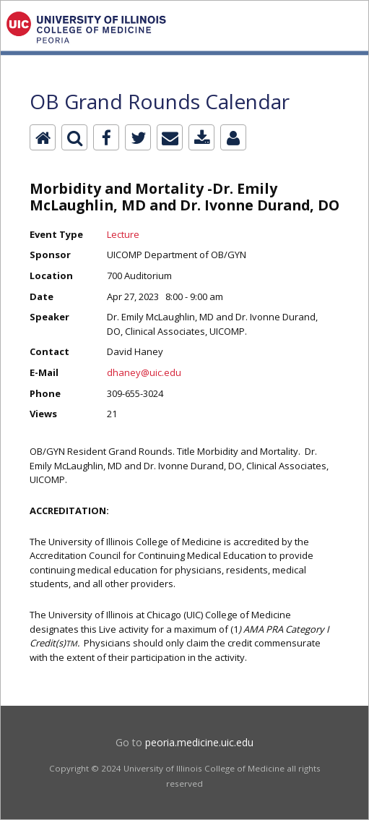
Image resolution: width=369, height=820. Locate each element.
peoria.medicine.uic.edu (199, 742)
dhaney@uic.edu (144, 372)
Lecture (123, 234)
